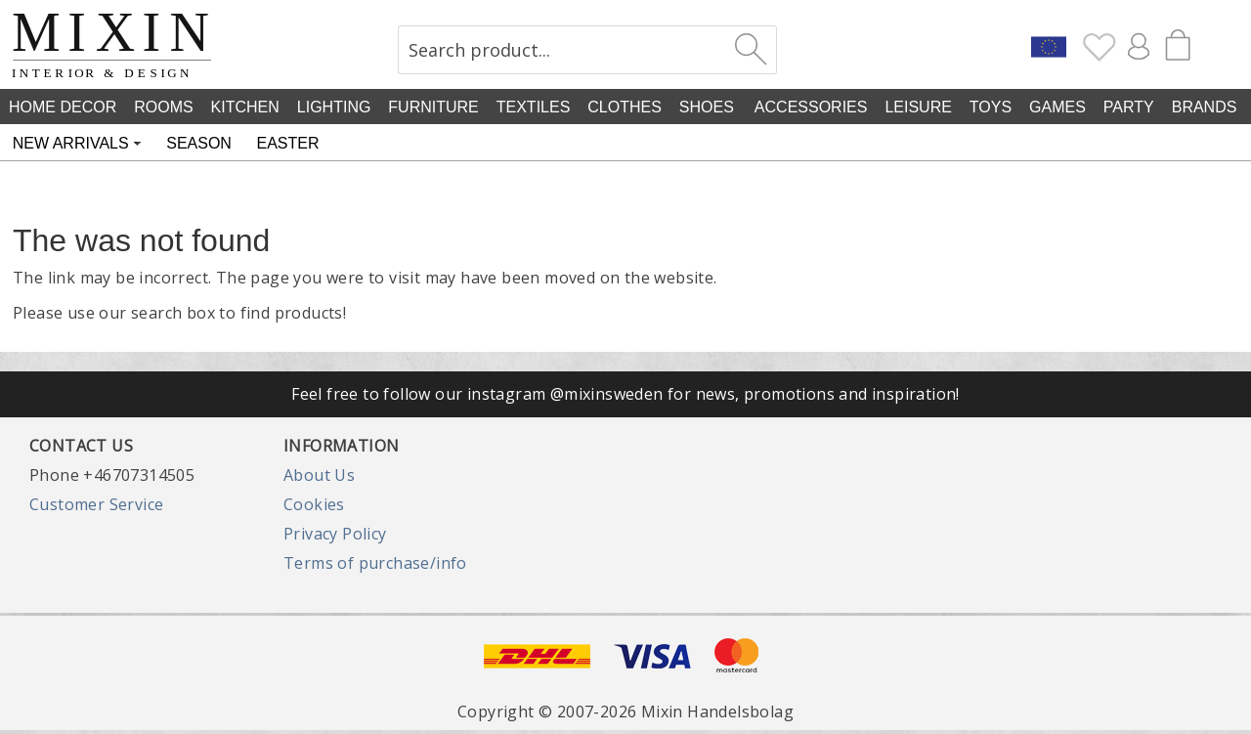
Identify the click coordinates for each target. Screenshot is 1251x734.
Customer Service (96, 504)
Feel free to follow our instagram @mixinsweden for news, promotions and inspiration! (625, 394)
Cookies (314, 504)
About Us (319, 475)
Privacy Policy (335, 533)
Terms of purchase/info (375, 563)
